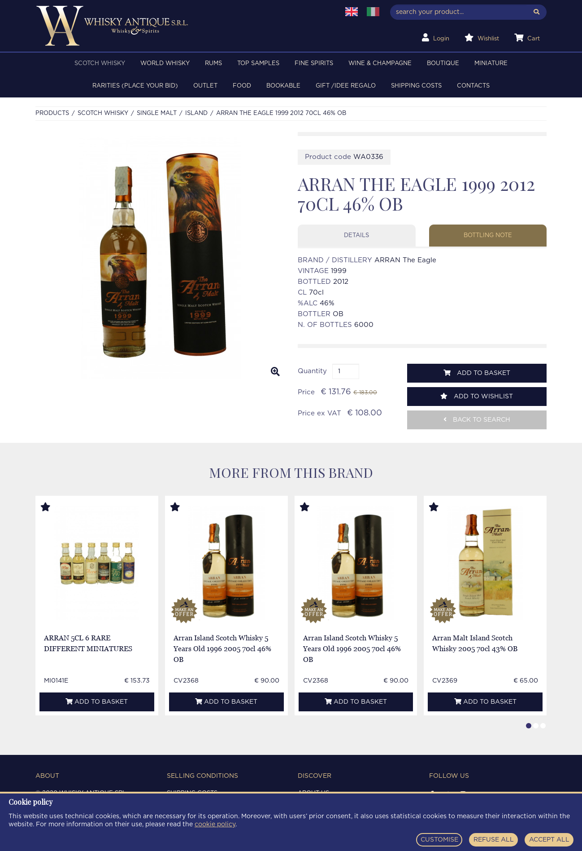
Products (52, 113)
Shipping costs (416, 86)
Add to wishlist (476, 396)
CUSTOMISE (439, 840)
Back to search (476, 419)
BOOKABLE (283, 86)
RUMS (213, 63)
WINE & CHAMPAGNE (380, 63)
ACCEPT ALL (549, 840)
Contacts (473, 86)
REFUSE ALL (493, 840)
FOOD (242, 86)
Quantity (312, 371)
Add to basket (476, 373)
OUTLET (205, 86)
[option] (159, 258)
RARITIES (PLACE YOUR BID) (135, 86)
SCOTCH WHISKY (99, 63)
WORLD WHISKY (165, 63)
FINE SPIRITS (314, 63)
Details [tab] (356, 235)
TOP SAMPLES (258, 63)
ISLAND (196, 113)
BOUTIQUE (443, 63)
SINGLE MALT (157, 113)
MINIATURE (491, 63)
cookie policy (215, 824)
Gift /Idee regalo (346, 86)
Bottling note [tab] (488, 235)
